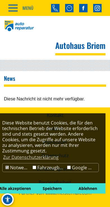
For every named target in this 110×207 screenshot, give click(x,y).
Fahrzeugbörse (49, 167)
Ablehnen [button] (88, 188)
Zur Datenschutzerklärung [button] (31, 157)
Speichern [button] (52, 188)
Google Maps (82, 167)
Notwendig (18, 167)
